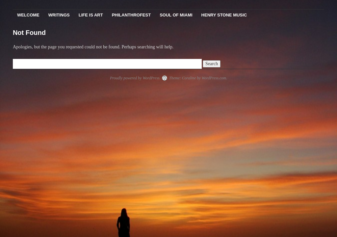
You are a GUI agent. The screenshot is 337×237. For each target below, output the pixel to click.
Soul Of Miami (176, 15)
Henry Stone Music (224, 15)
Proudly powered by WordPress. (135, 78)
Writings (59, 15)
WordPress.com (214, 78)
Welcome (28, 15)
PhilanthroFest (131, 15)
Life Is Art (91, 15)
